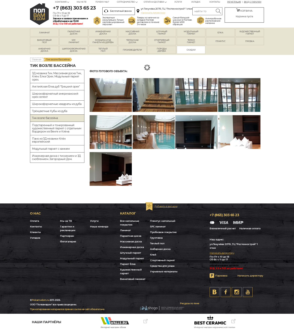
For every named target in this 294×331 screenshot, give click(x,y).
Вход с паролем (252, 2)
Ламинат (125, 230)
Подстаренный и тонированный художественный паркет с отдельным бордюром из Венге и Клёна (56, 128)
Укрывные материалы (163, 271)
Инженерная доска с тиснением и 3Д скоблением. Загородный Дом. (56, 157)
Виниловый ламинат (133, 278)
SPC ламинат (158, 226)
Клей (153, 254)
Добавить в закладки (166, 206)
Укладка (195, 2)
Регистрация (234, 2)
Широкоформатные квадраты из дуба (56, 104)
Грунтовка (156, 237)
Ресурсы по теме (189, 303)
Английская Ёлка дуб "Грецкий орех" (56, 86)
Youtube (248, 292)
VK (214, 292)
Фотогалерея (68, 241)
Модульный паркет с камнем (51, 148)
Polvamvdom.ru (40, 300)
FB (225, 292)
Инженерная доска (132, 247)
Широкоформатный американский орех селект (55, 95)
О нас (35, 213)
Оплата (34, 220)
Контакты (214, 2)
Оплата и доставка (154, 2)
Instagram (237, 292)
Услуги (178, 2)
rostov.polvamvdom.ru (39, 14)
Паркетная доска (130, 235)
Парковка (221, 275)
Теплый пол (157, 243)
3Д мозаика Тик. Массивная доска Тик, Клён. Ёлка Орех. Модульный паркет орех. (56, 76)
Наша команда (99, 226)
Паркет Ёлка (128, 263)
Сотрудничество (126, 2)
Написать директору (153, 12)
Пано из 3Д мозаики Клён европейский (49, 140)
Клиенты (35, 232)
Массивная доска (131, 241)
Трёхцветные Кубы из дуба (49, 111)
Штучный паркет (130, 252)
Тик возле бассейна (45, 118)
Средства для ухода (162, 265)
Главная (36, 59)
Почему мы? (102, 2)
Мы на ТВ (81, 2)
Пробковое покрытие (163, 232)
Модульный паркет (132, 258)
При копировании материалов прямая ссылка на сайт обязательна (67, 309)
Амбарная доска (160, 248)
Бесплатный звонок (118, 11)
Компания (60, 2)
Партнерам (67, 235)
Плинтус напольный (162, 220)
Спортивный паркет (162, 260)
